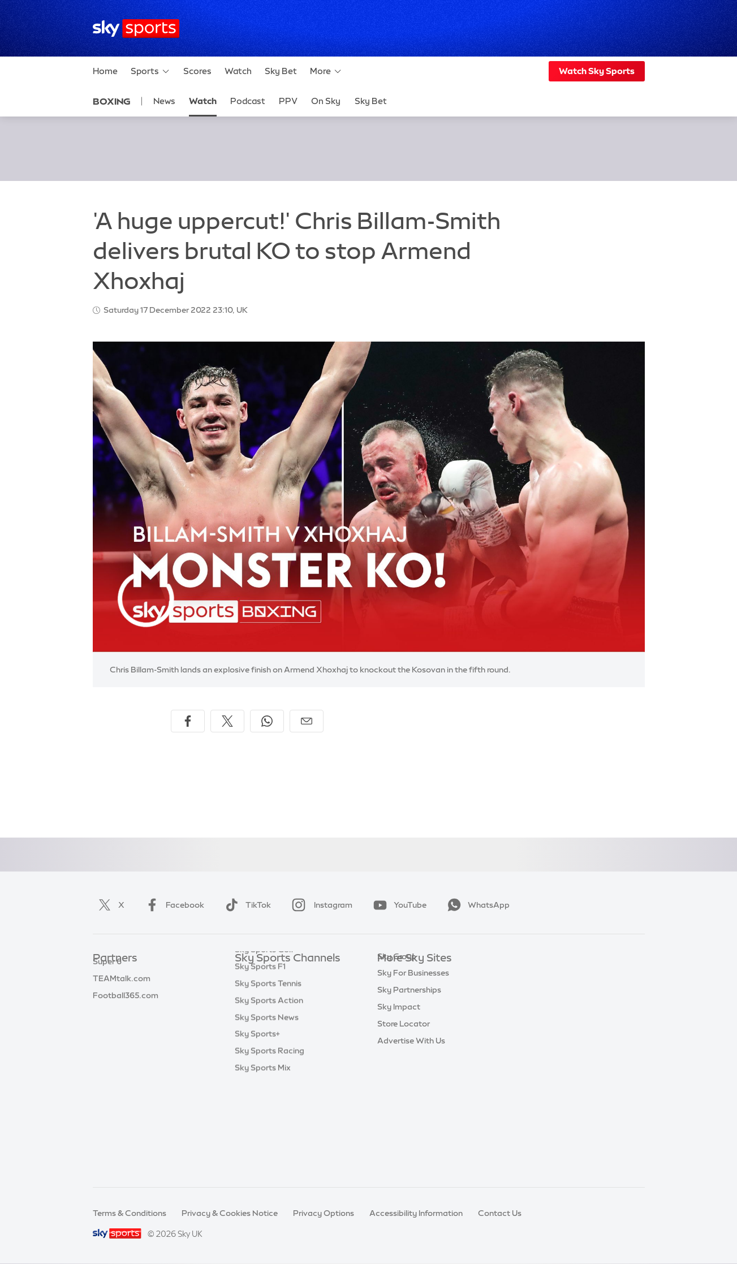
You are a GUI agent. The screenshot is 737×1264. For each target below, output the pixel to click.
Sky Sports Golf (264, 1043)
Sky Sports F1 (260, 1060)
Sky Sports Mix (263, 1161)
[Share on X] (227, 721)
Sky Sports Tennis (268, 1077)
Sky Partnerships (409, 1060)
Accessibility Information (416, 1213)
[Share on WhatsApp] (267, 721)
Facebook (172, 905)
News (164, 101)
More (326, 71)
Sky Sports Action (269, 1094)
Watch (238, 71)
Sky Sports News (267, 1111)
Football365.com (125, 1026)
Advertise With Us (411, 1111)
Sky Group (396, 1026)
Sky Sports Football (272, 1009)
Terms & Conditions (129, 1213)
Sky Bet (281, 71)
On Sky (326, 101)
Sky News (395, 992)
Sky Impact (398, 1077)
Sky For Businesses (413, 1043)
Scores (197, 71)
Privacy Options (323, 1213)
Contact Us (499, 1213)
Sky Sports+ (257, 1127)
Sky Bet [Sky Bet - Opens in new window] (371, 101)
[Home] (136, 28)
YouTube (397, 905)
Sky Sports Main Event (277, 976)
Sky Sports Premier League (286, 992)
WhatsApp (476, 905)
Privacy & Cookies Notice (230, 1213)
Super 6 (107, 992)
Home (105, 71)
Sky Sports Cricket (270, 1026)
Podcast (247, 101)
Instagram (319, 905)
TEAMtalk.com (121, 1009)
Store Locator (403, 1094)
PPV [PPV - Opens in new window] (288, 101)
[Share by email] (307, 721)
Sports (150, 71)
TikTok (246, 905)
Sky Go (390, 1009)
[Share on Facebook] (188, 721)
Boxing (112, 101)
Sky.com (394, 976)
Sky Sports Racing (269, 1144)
